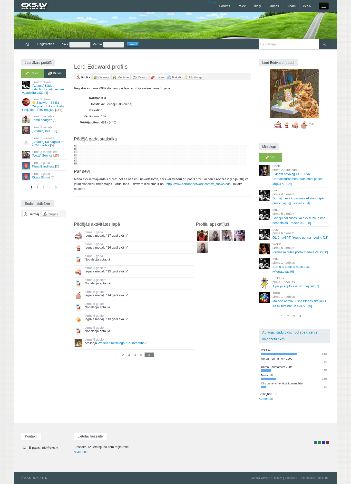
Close (211, 2)
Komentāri (266, 398)
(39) (311, 124)
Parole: (108, 44)
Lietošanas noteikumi (314, 478)
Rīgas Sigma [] (44, 176)
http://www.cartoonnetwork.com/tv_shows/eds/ (199, 184)
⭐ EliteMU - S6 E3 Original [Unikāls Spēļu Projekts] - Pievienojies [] (44, 104)
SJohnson (81, 452)
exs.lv (307, 6)
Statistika (291, 478)
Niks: (76, 44)
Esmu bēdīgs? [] (44, 118)
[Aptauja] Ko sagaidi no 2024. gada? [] (44, 141)
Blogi (257, 6)
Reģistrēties (45, 44)
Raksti (242, 6)
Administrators (328, 442)
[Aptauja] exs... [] (44, 129)
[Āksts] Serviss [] (44, 154)
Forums (224, 6)
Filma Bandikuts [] (44, 165)
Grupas (274, 6)
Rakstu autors (319, 442)
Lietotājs (315, 442)
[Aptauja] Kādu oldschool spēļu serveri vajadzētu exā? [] (44, 87)
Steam (291, 6)
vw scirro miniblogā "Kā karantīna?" (122, 343)
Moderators (323, 442)
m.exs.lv (276, 478)
